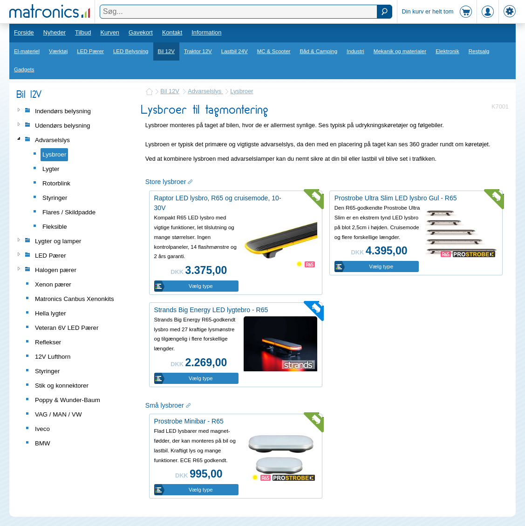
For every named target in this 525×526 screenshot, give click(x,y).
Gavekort (141, 32)
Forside (24, 32)
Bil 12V (166, 51)
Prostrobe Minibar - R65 (189, 421)
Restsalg (479, 51)
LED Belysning (131, 51)
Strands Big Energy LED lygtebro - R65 (211, 310)
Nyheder (54, 32)
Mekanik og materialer (400, 51)
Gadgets (24, 69)
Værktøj (58, 51)
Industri (355, 51)
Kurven (109, 32)
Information (206, 32)
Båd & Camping (318, 51)
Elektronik (447, 51)
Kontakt (172, 32)
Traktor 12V (198, 51)
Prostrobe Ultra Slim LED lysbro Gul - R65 (395, 198)
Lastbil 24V (234, 51)
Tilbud (83, 32)
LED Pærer (90, 51)
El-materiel (27, 51)
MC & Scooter (274, 51)
